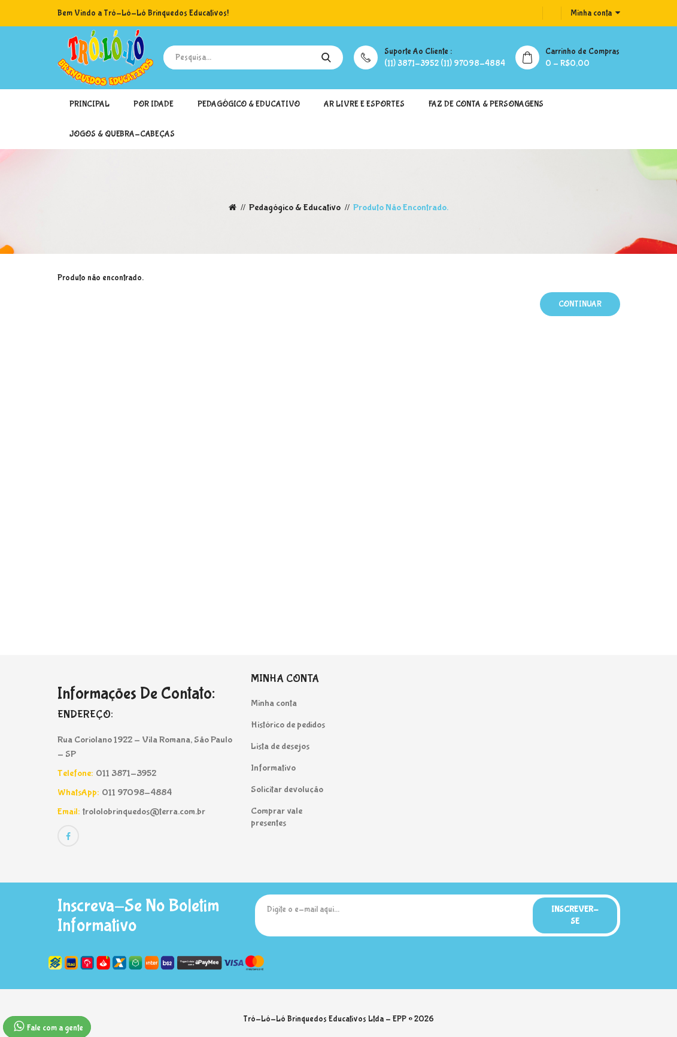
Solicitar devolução (287, 789)
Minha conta (274, 703)
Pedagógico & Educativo (249, 104)
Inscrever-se (575, 915)
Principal (89, 104)
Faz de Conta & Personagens (486, 104)
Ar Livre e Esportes (364, 104)
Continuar (580, 304)
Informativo (273, 768)
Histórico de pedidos (288, 724)
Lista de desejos (280, 746)
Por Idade (153, 104)
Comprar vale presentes (276, 817)
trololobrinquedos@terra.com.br (144, 811)
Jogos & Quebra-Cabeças (122, 134)
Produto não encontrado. (400, 207)
